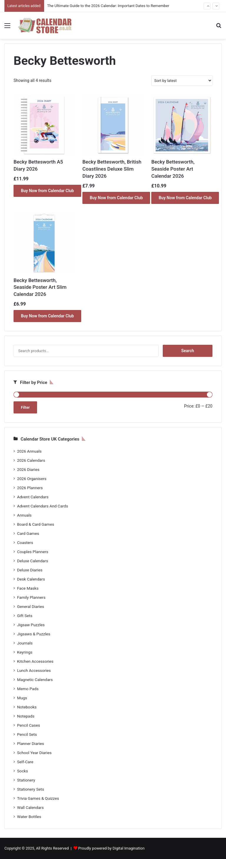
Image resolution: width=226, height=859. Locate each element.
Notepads (25, 716)
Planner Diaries (30, 743)
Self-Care (25, 761)
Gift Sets (24, 615)
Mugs (22, 697)
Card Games (28, 533)
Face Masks (28, 588)
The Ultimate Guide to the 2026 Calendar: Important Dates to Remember (108, 6)
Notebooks (26, 707)
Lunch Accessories (34, 670)
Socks (22, 771)
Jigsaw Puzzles (31, 624)
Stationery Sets (30, 789)
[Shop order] (181, 80)
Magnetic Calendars (35, 679)
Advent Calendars (33, 496)
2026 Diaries (28, 469)
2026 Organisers (31, 478)
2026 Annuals (29, 451)
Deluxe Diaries (29, 570)
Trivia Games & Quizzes (38, 798)
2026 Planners (30, 487)
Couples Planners (32, 551)
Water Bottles (29, 816)
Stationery (26, 780)
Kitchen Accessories (35, 661)
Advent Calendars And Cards (42, 506)
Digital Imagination (128, 848)
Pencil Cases (28, 725)
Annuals (24, 515)
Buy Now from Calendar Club (47, 190)
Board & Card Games (35, 524)
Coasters (25, 542)
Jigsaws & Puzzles (33, 634)
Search (187, 350)
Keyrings (24, 652)
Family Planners (31, 597)
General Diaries (30, 606)
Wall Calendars (30, 807)
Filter (25, 407)
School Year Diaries (34, 752)
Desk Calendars (31, 579)
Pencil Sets (27, 734)
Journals (25, 643)
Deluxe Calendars (32, 560)
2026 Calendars (31, 460)
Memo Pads (28, 688)
